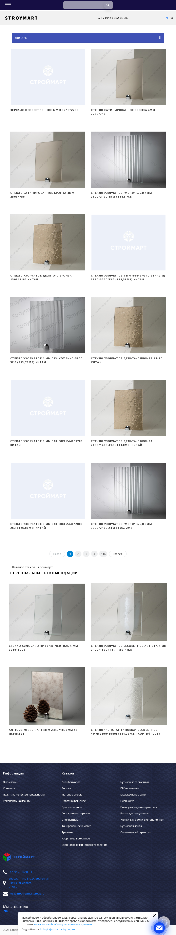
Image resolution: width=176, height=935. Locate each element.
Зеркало (67, 788)
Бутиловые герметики (134, 782)
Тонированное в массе (76, 826)
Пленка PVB (127, 800)
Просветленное (72, 807)
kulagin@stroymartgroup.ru (27, 893)
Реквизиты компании (17, 800)
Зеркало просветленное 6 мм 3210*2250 (44, 110)
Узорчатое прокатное (76, 838)
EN (165, 18)
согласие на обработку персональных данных (63, 924)
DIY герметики (129, 788)
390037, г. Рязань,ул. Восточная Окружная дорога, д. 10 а (29, 883)
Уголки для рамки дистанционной (142, 819)
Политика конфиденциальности (24, 794)
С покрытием (70, 819)
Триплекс (68, 832)
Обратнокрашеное (74, 800)
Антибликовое (71, 782)
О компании (10, 782)
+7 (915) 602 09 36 (21, 871)
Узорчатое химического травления (84, 844)
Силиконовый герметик (135, 832)
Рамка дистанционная (134, 813)
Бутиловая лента (131, 826)
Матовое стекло (72, 794)
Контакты (9, 788)
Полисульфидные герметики (138, 807)
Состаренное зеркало (76, 813)
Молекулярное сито (133, 794)
